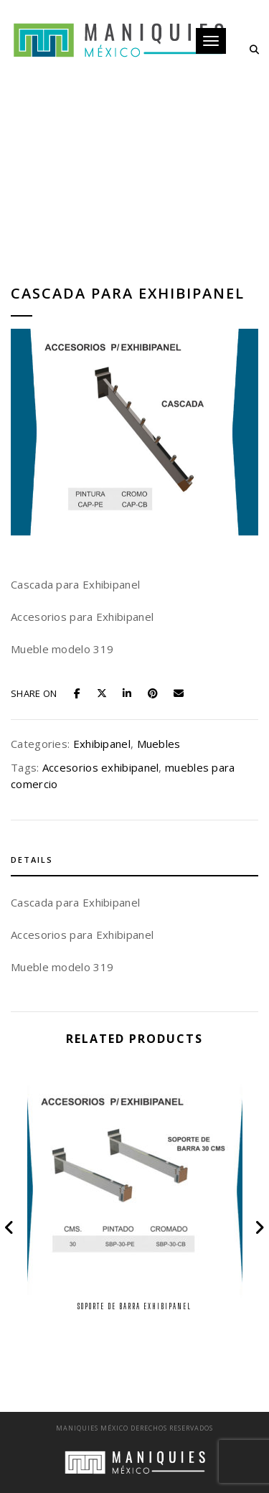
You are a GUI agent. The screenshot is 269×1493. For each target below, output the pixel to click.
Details (32, 859)
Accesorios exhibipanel (100, 767)
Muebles (159, 743)
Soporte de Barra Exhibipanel (134, 1306)
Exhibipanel (102, 743)
